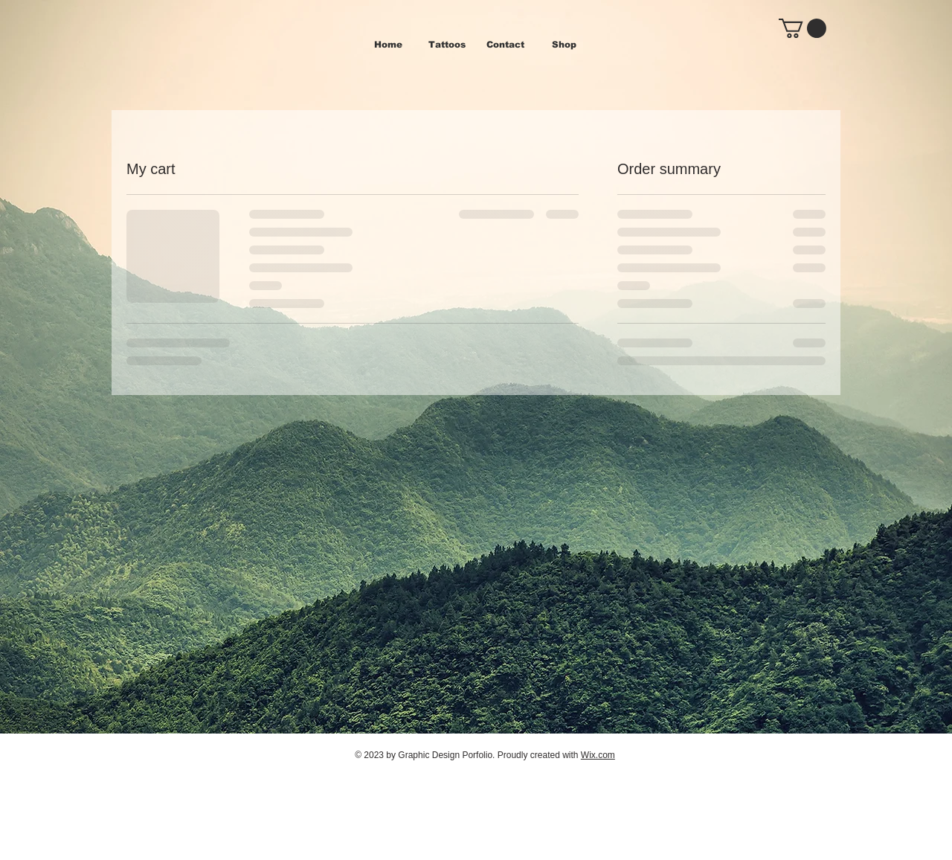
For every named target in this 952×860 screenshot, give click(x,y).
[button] (802, 28)
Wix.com (598, 755)
